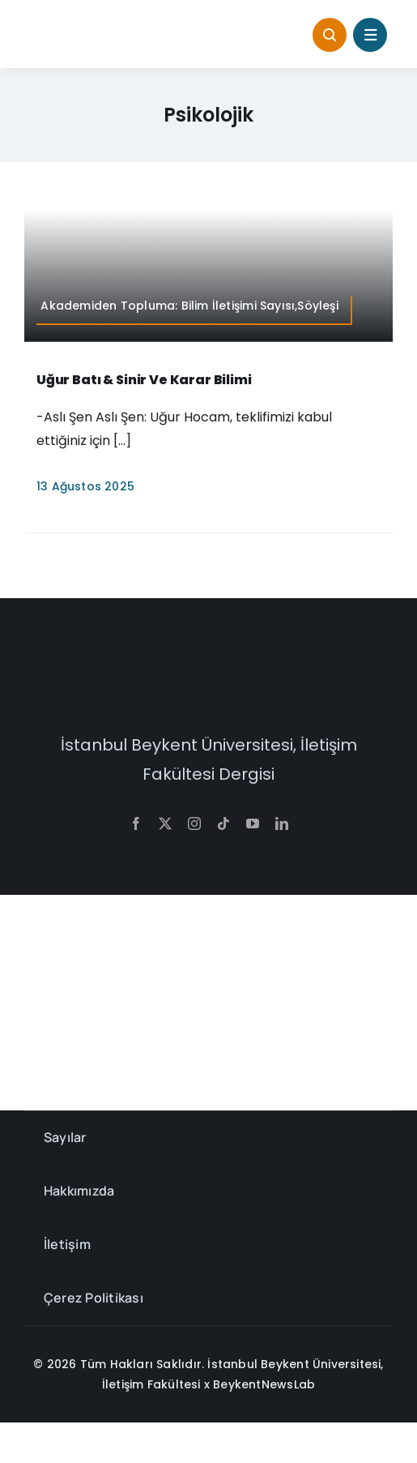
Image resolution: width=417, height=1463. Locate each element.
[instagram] (194, 823)
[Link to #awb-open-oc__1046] (330, 35)
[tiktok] (223, 823)
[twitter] (165, 823)
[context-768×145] (109, 24)
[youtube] (252, 823)
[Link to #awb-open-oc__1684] (370, 35)
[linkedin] (281, 823)
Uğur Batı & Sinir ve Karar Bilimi (144, 379)
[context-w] (209, 669)
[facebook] (136, 823)
